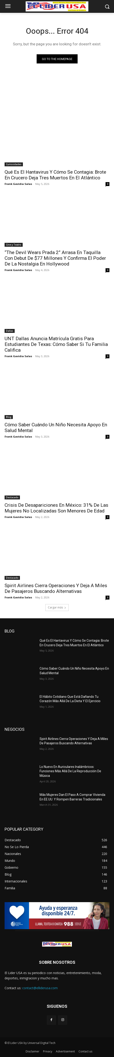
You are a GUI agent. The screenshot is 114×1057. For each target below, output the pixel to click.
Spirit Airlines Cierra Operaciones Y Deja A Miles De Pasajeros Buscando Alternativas (56, 588)
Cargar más (57, 607)
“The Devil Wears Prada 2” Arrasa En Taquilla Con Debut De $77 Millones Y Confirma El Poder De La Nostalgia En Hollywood (55, 258)
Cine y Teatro (13, 244)
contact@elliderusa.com (40, 988)
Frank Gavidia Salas (18, 184)
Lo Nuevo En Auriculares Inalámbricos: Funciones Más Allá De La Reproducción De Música (70, 771)
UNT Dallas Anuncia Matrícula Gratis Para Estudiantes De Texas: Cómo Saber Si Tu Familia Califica (56, 344)
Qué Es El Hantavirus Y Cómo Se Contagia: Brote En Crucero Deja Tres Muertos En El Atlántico (55, 175)
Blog (8, 417)
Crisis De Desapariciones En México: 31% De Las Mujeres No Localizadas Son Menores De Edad (56, 508)
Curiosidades (14, 164)
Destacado (12, 497)
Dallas (9, 330)
